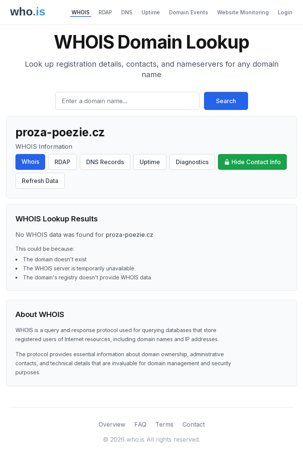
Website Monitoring (243, 12)
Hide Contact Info (252, 162)
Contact (194, 424)
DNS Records (105, 162)
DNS (126, 12)
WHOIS (81, 12)
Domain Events (188, 12)
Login (285, 12)
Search (226, 101)
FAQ (140, 424)
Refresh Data (40, 180)
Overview (112, 424)
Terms (164, 424)
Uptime (151, 12)
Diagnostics (192, 162)
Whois (30, 161)
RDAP (105, 12)
